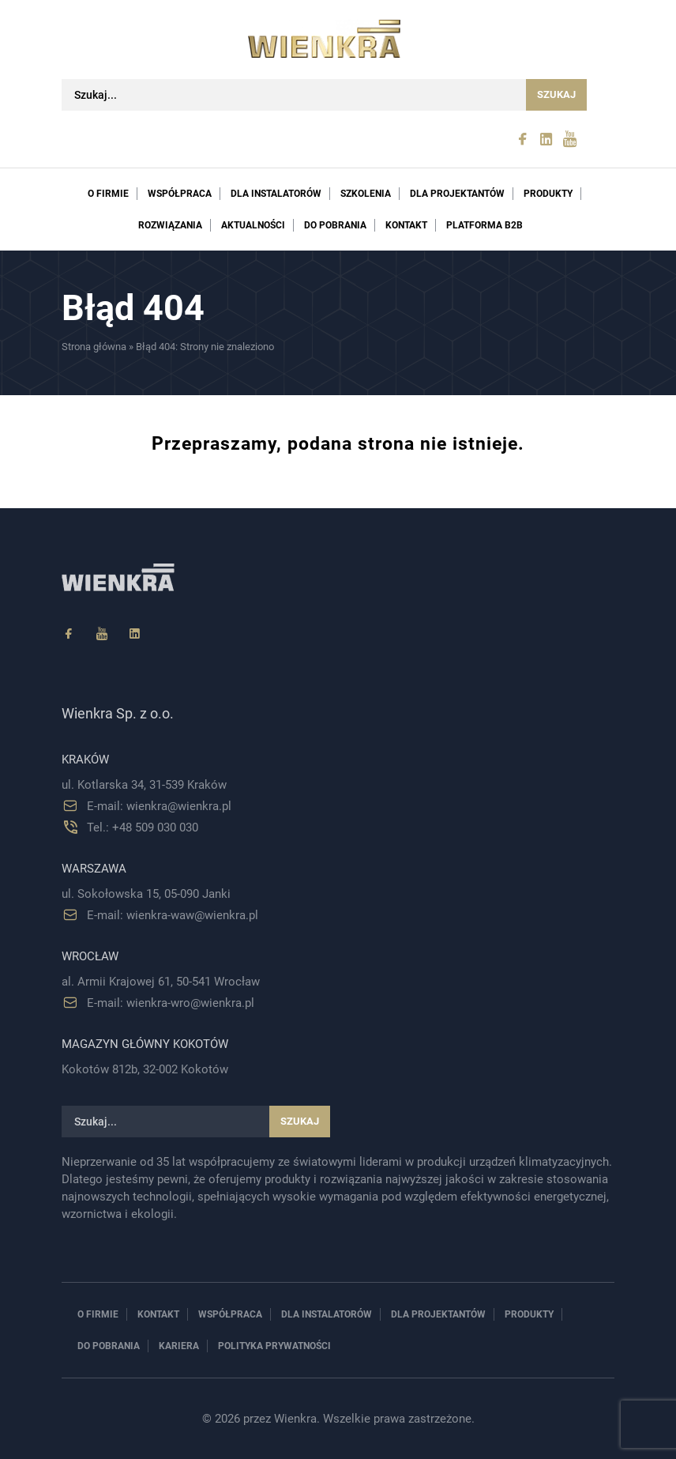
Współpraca (180, 193)
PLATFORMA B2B (484, 225)
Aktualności (253, 225)
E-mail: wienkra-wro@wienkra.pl (170, 1003)
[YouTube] (102, 634)
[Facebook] (69, 634)
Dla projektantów (457, 193)
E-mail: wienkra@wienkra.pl (159, 806)
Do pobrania (335, 225)
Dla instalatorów (276, 193)
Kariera (179, 1346)
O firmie (108, 193)
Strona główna (94, 346)
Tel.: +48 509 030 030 (142, 827)
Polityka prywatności (274, 1346)
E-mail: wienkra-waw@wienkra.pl (172, 915)
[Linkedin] (135, 634)
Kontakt (406, 225)
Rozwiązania (170, 225)
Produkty (548, 193)
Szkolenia (365, 193)
